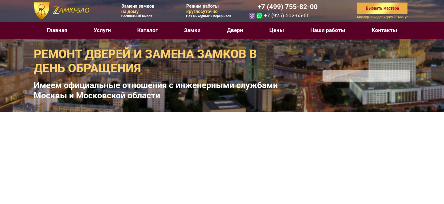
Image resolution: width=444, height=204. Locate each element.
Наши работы (327, 30)
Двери (235, 30)
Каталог (147, 30)
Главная (57, 30)
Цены (276, 30)
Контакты (384, 30)
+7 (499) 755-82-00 (287, 7)
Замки (192, 30)
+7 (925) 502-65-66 (286, 15)
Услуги (102, 30)
